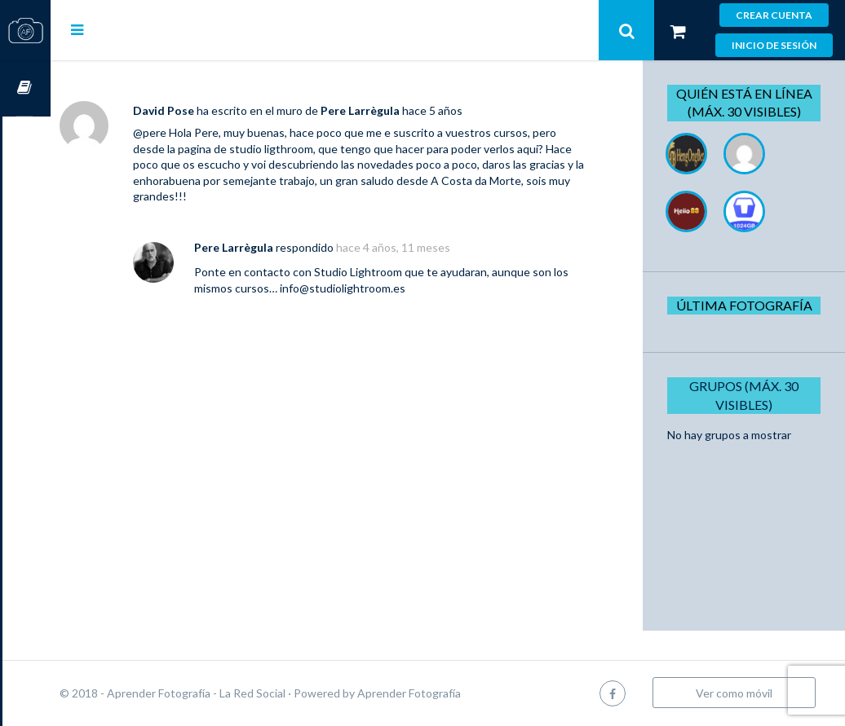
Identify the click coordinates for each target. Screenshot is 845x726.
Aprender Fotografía (457, 693)
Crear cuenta (774, 15)
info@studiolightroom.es (429, 288)
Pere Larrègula (408, 110)
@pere (198, 132)
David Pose (211, 110)
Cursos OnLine (25, 88)
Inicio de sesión (774, 45)
